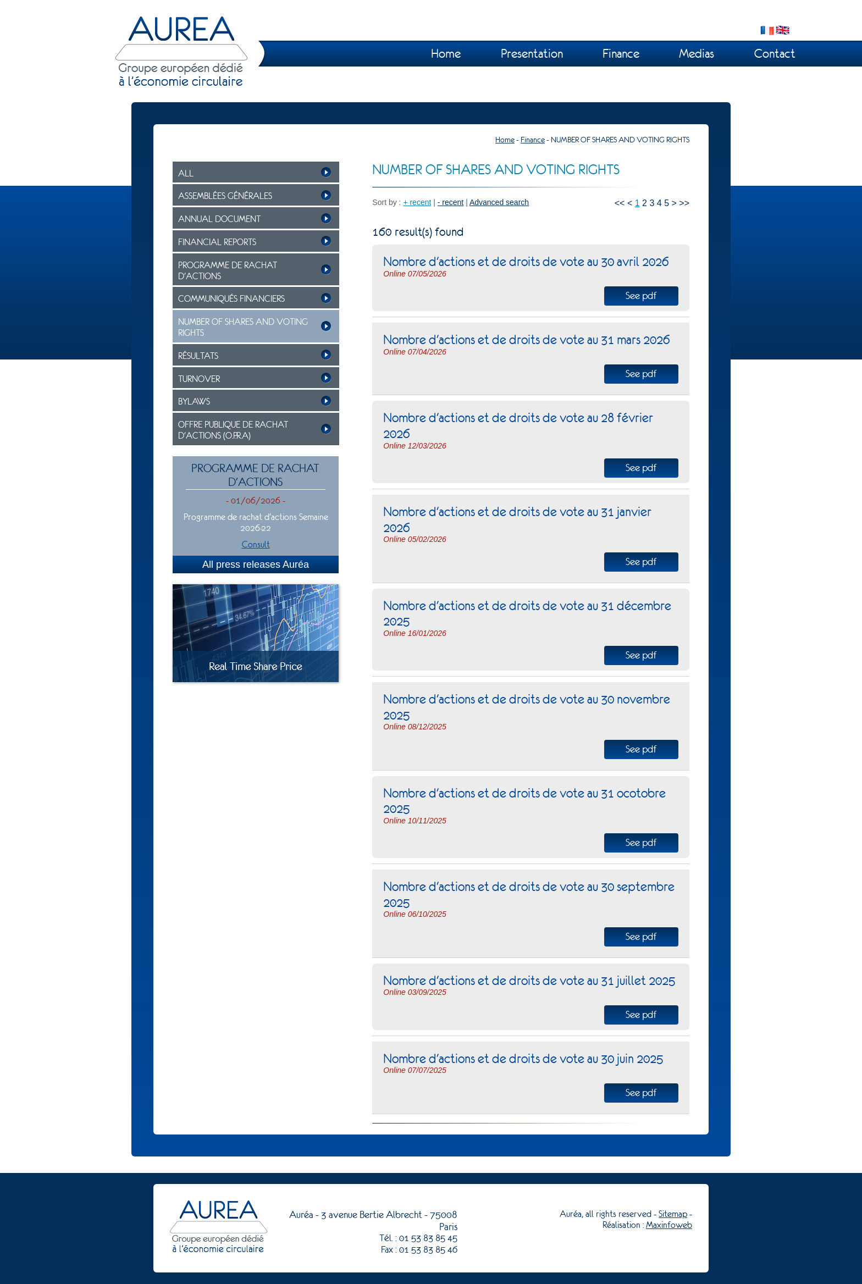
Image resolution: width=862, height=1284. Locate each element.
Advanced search (499, 202)
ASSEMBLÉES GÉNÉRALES (225, 196)
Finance (621, 53)
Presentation (532, 53)
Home (446, 53)
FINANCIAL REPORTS (217, 242)
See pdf (641, 295)
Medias (696, 53)
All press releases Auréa (255, 564)
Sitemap (673, 1214)
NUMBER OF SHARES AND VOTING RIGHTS (243, 327)
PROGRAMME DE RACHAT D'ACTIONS (227, 270)
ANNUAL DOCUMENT (219, 219)
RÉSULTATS (198, 356)
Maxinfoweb (669, 1225)
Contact (774, 53)
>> (684, 203)
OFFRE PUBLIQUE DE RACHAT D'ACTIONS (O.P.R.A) (233, 430)
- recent (450, 202)
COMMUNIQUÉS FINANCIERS (231, 299)
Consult (256, 544)
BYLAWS (194, 401)
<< (620, 203)
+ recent (417, 202)
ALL (186, 173)
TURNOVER (199, 379)
